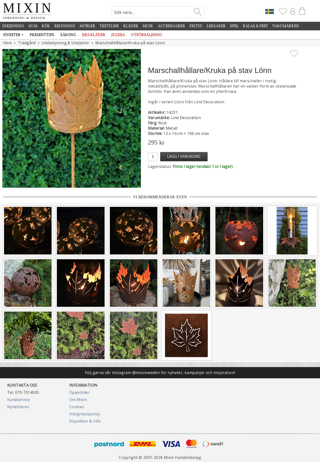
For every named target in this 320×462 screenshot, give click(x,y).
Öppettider (79, 392)
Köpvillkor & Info (85, 421)
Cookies (76, 406)
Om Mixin (78, 399)
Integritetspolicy (84, 414)
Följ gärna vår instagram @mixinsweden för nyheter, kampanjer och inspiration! (160, 372)
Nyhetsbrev (18, 406)
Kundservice (18, 399)
